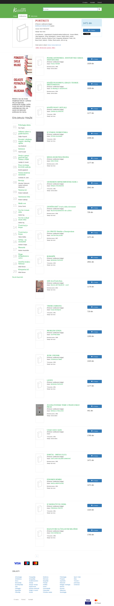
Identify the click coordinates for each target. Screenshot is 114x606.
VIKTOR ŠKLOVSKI (57, 235)
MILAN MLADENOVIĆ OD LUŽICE (61, 210)
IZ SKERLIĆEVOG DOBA (56, 504)
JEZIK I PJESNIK (53, 355)
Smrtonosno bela (24, 197)
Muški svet (22, 203)
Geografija (32, 579)
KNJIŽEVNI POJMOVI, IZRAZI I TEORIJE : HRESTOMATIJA (63, 84)
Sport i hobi (77, 577)
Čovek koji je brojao (23, 226)
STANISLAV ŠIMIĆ (56, 359)
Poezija (45, 582)
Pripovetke (46, 590)
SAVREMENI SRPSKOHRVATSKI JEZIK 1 (62, 182)
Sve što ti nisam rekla (23, 211)
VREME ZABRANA (54, 306)
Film (16, 586)
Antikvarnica (22, 16)
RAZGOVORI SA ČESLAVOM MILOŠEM (62, 529)
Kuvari (31, 592)
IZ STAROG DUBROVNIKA (57, 132)
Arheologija (18, 577)
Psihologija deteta (24, 125)
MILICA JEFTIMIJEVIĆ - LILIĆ (60, 285)
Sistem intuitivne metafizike (24, 174)
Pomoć (100, 2)
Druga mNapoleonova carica (23, 256)
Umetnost (77, 584)
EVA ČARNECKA (56, 533)
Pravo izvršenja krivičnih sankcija (24, 166)
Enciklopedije (19, 584)
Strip (75, 579)
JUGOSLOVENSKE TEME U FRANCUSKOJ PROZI (63, 406)
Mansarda (21, 247)
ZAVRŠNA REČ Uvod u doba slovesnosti (61, 207)
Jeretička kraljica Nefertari (24, 263)
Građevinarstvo (33, 581)
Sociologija (63, 592)
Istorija (31, 582)
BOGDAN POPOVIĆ (57, 260)
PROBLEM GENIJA (54, 331)
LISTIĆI (50, 380)
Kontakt (92, 2)
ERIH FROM (54, 161)
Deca (16, 581)
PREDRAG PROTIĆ (57, 508)
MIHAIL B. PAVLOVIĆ (57, 411)
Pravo (45, 586)
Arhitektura (18, 579)
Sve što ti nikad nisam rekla (23, 219)
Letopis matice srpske (54, 430)
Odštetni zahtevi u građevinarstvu (24, 133)
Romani (62, 588)
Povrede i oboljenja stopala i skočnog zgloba (25, 141)
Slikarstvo (63, 590)
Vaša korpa (32, 16)
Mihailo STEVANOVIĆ (57, 186)
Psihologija (63, 577)
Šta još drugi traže (17, 277)
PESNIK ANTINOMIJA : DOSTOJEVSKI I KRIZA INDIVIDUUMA (65, 59)
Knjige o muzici (33, 590)
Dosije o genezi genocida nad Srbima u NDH (23, 157)
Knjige (15, 16)
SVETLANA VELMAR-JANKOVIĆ (61, 458)
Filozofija (17, 592)
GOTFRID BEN (55, 334)
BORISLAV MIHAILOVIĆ (42, 26)
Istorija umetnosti (34, 588)
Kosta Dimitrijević (56, 310)
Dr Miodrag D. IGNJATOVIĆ (59, 88)
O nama (85, 2)
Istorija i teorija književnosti (54, 45)
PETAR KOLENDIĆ (56, 136)
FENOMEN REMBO (54, 479)
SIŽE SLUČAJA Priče (54, 281)
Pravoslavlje (46, 588)
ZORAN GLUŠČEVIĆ (57, 111)
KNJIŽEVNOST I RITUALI (57, 107)
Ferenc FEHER (55, 64)
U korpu (91, 30)
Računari (62, 582)
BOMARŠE (51, 256)
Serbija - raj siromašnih (22, 241)
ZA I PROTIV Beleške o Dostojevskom (60, 231)
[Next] (36, 556)
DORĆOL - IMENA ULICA (56, 455)
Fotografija (32, 577)
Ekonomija (18, 582)
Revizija (21, 180)
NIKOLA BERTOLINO (57, 483)
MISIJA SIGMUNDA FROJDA (58, 157)
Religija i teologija (65, 584)
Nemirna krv (22, 190)
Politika (45, 584)
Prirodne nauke (47, 592)
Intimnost (21, 149)
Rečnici (62, 586)
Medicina (45, 577)
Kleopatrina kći (23, 269)
